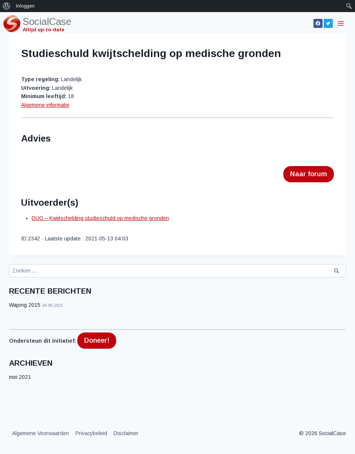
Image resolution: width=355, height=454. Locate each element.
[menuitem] (6, 6)
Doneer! (96, 340)
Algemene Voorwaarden (40, 433)
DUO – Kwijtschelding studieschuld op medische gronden (100, 218)
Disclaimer (126, 433)
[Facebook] (318, 23)
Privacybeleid (91, 433)
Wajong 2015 (24, 305)
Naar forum (308, 174)
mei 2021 (20, 377)
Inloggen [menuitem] (25, 6)
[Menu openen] (341, 23)
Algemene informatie (45, 105)
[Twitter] (328, 23)
